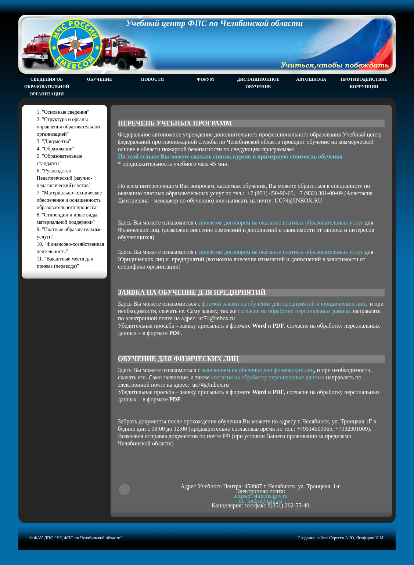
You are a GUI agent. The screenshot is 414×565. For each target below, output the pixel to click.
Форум (205, 79)
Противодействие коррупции (364, 83)
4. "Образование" (55, 149)
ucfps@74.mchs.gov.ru (260, 496)
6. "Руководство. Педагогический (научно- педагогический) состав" (64, 178)
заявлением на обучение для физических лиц (258, 370)
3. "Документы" (54, 141)
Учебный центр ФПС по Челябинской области (214, 23)
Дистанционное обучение (258, 83)
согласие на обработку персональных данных (294, 311)
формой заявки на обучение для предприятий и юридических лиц (284, 303)
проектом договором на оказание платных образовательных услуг (281, 222)
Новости (152, 79)
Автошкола (311, 79)
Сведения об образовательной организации (46, 86)
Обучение (99, 79)
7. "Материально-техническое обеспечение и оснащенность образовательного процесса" (69, 200)
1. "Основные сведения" (63, 112)
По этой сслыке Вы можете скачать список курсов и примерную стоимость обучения (230, 156)
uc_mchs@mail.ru (260, 500)
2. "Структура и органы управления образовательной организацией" (68, 127)
